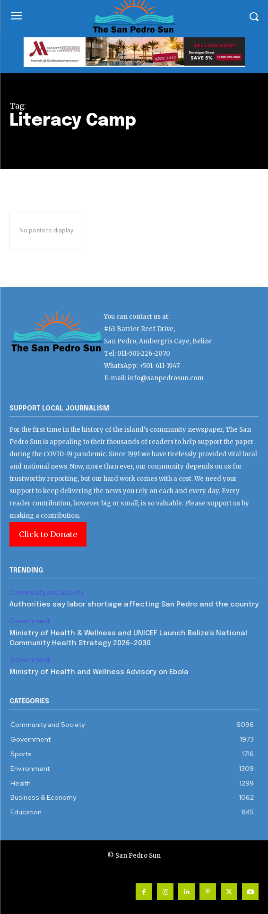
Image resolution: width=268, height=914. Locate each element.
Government (29, 621)
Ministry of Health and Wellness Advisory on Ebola (99, 672)
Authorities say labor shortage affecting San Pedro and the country (134, 604)
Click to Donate (48, 534)
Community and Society (46, 593)
